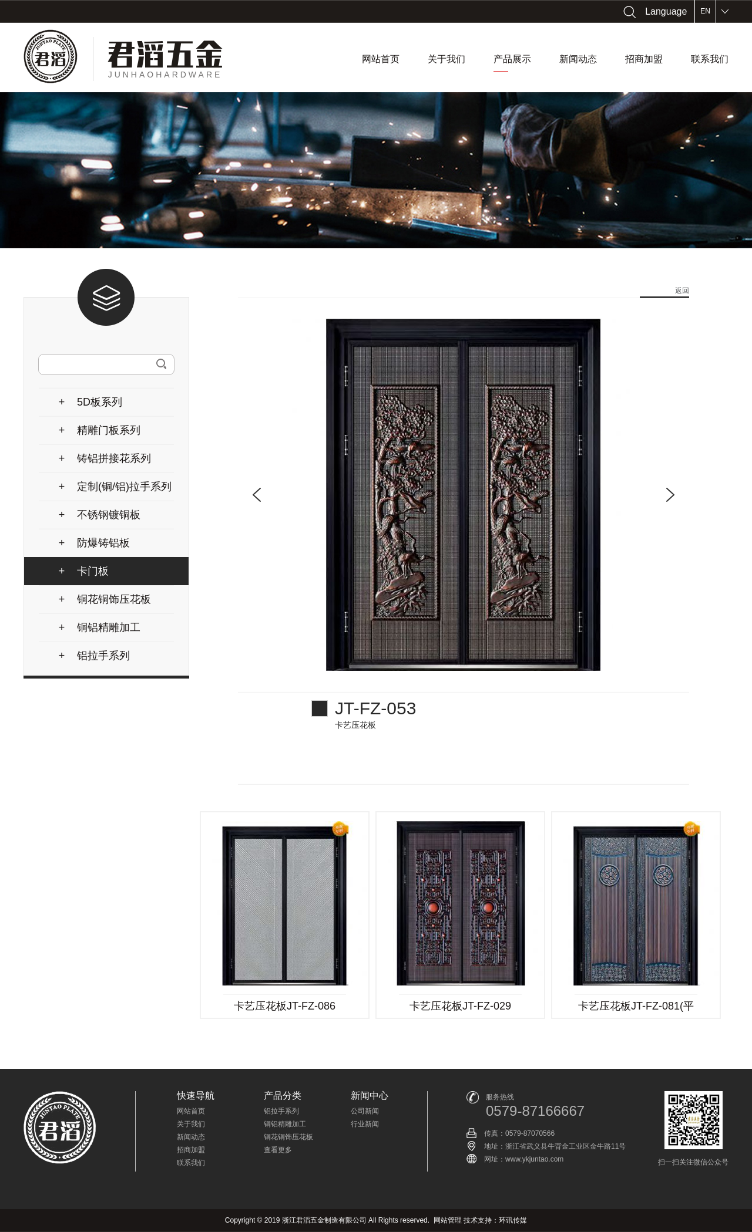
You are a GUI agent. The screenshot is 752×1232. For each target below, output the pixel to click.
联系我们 (709, 59)
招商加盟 (644, 59)
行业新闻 (365, 1124)
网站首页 (381, 59)
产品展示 (512, 63)
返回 (682, 290)
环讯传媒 (513, 1220)
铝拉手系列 (281, 1111)
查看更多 (278, 1150)
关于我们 (446, 59)
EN (705, 11)
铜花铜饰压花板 (288, 1137)
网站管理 (448, 1220)
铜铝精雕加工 (285, 1124)
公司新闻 (365, 1111)
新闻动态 (578, 59)
